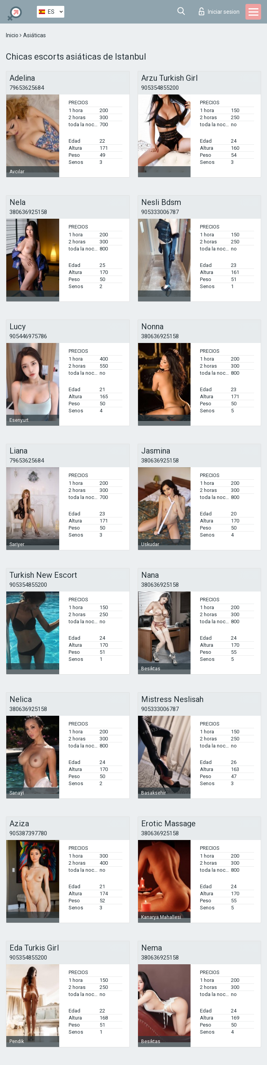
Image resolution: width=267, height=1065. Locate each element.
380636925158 (28, 212)
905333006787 (160, 212)
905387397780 (28, 833)
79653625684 (26, 87)
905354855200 (160, 87)
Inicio (13, 35)
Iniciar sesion (219, 11)
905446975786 (28, 336)
